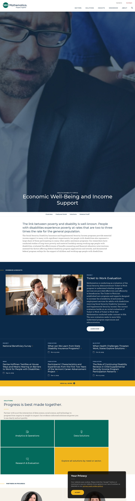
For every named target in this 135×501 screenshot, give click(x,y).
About (124, 8)
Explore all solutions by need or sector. (51, 445)
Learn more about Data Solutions (118, 417)
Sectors (78, 8)
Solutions (90, 8)
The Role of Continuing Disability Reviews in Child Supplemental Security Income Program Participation (110, 369)
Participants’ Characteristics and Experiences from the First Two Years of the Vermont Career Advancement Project (65, 369)
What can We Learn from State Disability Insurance (65, 347)
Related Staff (85, 214)
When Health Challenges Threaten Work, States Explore (111, 347)
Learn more (95, 329)
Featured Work (61, 214)
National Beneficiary (18, 346)
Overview (48, 214)
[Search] (131, 8)
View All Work (67, 384)
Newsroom (113, 8)
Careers (119, 3)
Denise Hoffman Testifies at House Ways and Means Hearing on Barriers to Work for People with (22, 369)
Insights (101, 8)
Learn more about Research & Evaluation (17, 445)
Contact (129, 3)
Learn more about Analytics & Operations (84, 417)
